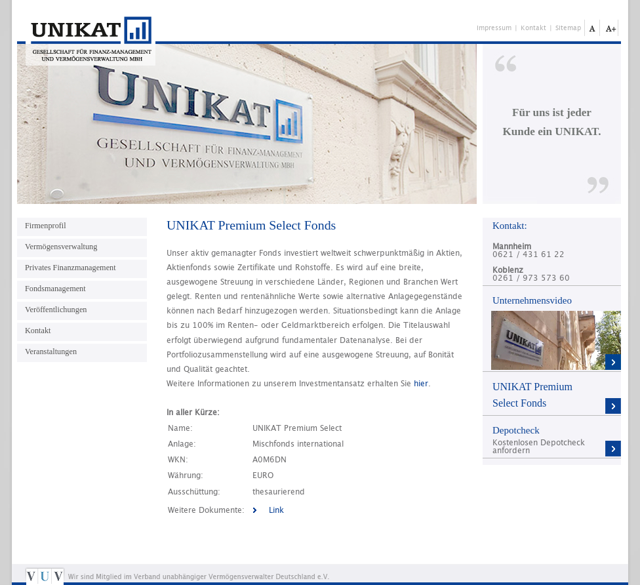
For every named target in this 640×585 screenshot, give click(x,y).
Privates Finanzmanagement (70, 267)
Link (276, 510)
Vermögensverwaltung (61, 246)
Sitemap (568, 28)
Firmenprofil (45, 225)
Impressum (494, 28)
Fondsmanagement (55, 288)
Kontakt (533, 28)
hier (421, 384)
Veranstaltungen (51, 351)
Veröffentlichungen (56, 309)
